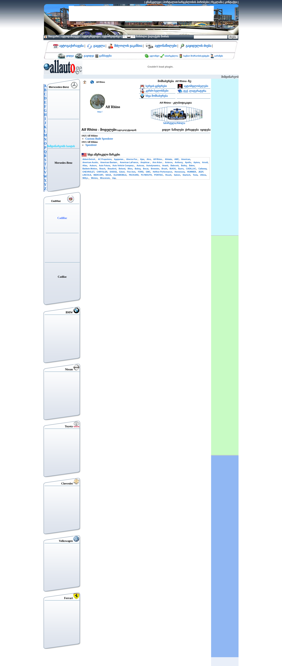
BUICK (173, 169)
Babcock (175, 165)
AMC (176, 159)
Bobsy (138, 169)
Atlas (84, 165)
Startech (186, 175)
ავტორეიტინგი (111, 36)
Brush (164, 169)
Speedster (91, 145)
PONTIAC (158, 175)
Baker (191, 165)
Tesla (195, 175)
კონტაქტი (231, 2)
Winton (94, 178)
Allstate (168, 159)
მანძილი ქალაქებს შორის (152, 36)
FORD (140, 172)
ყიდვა (70, 55)
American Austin (90, 162)
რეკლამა (217, 2)
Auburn (93, 165)
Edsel (122, 172)
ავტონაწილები (166, 45)
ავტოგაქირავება (71, 45)
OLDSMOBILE (120, 175)
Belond (122, 169)
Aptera (196, 162)
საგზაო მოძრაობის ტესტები (196, 56)
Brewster (155, 169)
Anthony (179, 162)
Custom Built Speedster (99, 138)
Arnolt (205, 162)
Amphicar (145, 162)
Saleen (177, 175)
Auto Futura (104, 165)
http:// (100, 112)
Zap (114, 178)
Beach (102, 169)
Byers (181, 169)
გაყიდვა (89, 55)
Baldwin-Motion (89, 169)
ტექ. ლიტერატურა (194, 90)
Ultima (203, 175)
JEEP (200, 172)
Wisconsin (105, 178)
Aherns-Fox (132, 159)
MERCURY (98, 175)
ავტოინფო (154, 56)
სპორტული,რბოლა (174, 123)
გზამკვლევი (153, 2)
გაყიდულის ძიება (198, 45)
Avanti (165, 165)
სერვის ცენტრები (156, 86)
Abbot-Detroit (89, 159)
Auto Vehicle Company (123, 165)
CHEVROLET (88, 172)
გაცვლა (99, 45)
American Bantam (109, 162)
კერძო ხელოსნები (157, 90)
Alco (149, 159)
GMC (148, 172)
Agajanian (119, 159)
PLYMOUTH (146, 175)
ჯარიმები (218, 56)
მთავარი (53, 36)
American (185, 159)
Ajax (142, 159)
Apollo (188, 162)
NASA (108, 175)
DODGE (113, 172)
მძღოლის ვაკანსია (128, 45)
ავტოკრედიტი (91, 36)
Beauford (112, 169)
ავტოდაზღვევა (70, 36)
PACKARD (133, 175)
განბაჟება (105, 55)
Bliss (130, 169)
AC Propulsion (104, 159)
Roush (168, 175)
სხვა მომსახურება (157, 95)
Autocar (140, 165)
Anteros (169, 162)
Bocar (145, 169)
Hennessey (179, 172)
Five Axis (131, 172)
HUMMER (191, 172)
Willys (85, 178)
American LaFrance (129, 162)
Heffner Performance (162, 172)
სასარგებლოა (172, 56)
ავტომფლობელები (195, 86)
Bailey (184, 165)
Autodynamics (153, 165)
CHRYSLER (102, 172)
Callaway (202, 169)
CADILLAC (191, 169)
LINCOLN (86, 175)
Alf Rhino (158, 159)
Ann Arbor (157, 162)
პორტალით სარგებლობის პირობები (186, 2)
